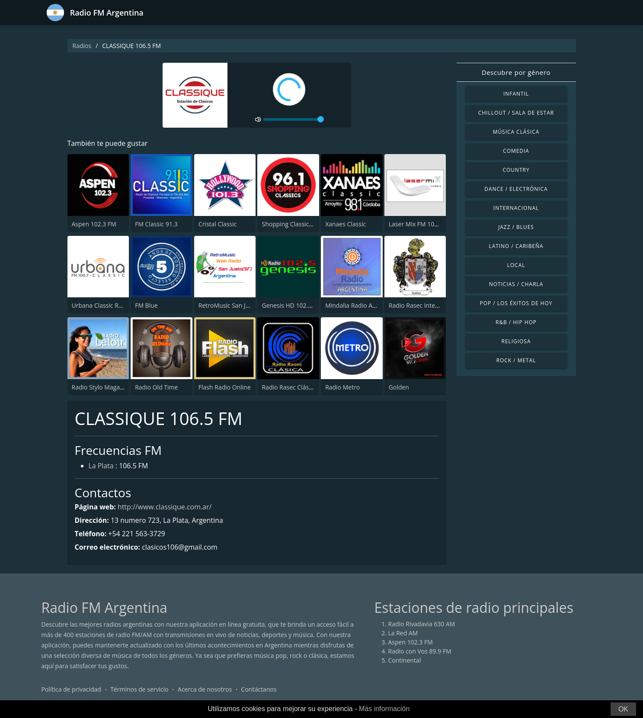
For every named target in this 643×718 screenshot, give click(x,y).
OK (623, 709)
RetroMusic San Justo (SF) (233, 305)
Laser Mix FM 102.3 (416, 224)
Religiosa (516, 341)
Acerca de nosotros (205, 690)
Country (515, 170)
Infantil (516, 93)
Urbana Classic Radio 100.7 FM (115, 305)
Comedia (516, 151)
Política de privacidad (71, 690)
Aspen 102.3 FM (94, 224)
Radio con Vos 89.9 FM (419, 651)
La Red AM (403, 633)
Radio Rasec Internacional (425, 305)
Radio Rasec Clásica (289, 387)
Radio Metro (342, 387)
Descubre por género (516, 72)
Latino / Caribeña (516, 246)
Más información (384, 708)
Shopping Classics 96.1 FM (298, 224)
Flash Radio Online (224, 387)
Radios (82, 46)
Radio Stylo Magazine (101, 387)
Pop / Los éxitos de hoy (516, 303)
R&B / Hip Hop (516, 322)
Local (516, 265)
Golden (399, 387)
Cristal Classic (217, 224)
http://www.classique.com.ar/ (165, 507)
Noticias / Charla (516, 284)
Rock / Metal (516, 360)
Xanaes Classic (345, 224)
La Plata (101, 466)
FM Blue (146, 305)
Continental (404, 661)
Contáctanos (259, 690)
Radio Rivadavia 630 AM (421, 624)
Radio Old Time (156, 387)
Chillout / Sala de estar (516, 112)
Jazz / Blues (516, 227)
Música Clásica (516, 131)
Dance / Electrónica (515, 189)
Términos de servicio (139, 690)
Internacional (516, 208)
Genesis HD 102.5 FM (291, 305)
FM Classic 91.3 (156, 224)
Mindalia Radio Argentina (360, 305)
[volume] (293, 119)
